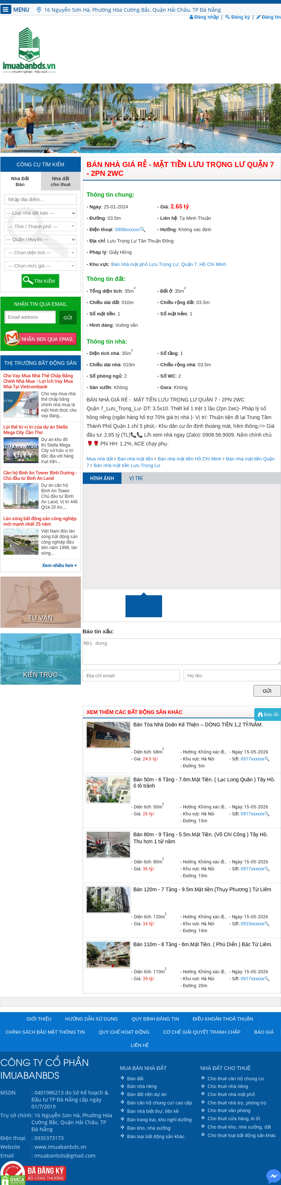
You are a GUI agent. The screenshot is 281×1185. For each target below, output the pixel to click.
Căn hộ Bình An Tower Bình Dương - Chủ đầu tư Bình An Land (40, 475)
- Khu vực (98, 264)
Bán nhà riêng (142, 1086)
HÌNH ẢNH (102, 478)
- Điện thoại (99, 229)
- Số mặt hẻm (172, 313)
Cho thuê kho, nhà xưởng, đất (239, 1127)
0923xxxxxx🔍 (255, 923)
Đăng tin (268, 17)
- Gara (164, 387)
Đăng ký (237, 17)
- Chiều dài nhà (104, 364)
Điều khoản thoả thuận (223, 1019)
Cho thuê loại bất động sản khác (242, 1135)
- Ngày (94, 207)
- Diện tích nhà (103, 353)
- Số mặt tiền (101, 313)
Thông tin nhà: (107, 341)
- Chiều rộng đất (175, 302)
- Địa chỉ (96, 241)
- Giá (162, 207)
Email (7, 1155)
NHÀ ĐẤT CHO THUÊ (226, 1068)
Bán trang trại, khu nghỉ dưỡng (159, 1119)
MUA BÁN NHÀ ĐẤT (143, 1068)
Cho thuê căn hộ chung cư (236, 1078)
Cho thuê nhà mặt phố (231, 1094)
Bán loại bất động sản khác (156, 1136)
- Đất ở (164, 291)
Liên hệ (140, 1045)
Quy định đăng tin (155, 1019)
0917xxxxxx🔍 (255, 759)
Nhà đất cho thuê (61, 181)
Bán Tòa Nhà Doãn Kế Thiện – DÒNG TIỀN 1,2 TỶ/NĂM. (198, 724)
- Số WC (166, 376)
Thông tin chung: (111, 195)
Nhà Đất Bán (20, 181)
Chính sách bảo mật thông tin (45, 1032)
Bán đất (135, 1078)
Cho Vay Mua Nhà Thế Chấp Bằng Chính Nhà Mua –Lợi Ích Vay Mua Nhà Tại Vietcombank (38, 381)
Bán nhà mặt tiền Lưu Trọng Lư (127, 465)
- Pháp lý (96, 252)
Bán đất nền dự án (147, 1094)
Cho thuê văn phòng (229, 1110)
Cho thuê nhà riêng (228, 1086)
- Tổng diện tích (104, 291)
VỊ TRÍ (136, 478)
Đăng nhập (204, 17)
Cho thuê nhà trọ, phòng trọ (237, 1103)
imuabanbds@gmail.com (64, 1155)
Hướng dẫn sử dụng (91, 1019)
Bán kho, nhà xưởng (149, 1128)
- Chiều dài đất (103, 302)
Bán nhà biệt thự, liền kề (153, 1111)
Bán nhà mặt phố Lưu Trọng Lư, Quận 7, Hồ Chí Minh (168, 264)
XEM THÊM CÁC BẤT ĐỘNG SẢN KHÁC (135, 712)
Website (10, 1146)
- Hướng (166, 229)
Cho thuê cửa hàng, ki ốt (234, 1118)
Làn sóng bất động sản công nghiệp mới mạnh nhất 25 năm (39, 521)
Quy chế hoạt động (123, 1032)
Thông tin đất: (106, 279)
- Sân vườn (99, 387)
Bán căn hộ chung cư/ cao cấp (159, 1103)
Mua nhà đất (100, 459)
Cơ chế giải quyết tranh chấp (201, 1032)
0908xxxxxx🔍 (130, 229)
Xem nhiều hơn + (59, 565)
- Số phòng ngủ (104, 376)
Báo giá (264, 1032)
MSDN (8, 1092)
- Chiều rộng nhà (176, 364)
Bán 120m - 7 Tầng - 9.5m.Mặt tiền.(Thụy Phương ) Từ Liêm (202, 889)
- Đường (96, 218)
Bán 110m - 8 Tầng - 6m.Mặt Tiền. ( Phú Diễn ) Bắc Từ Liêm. (203, 944)
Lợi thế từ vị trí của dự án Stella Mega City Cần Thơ (35, 429)
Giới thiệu (38, 1019)
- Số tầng (167, 353)
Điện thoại (13, 1137)
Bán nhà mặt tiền (135, 459)
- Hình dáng (100, 325)
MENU (14, 9)
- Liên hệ (167, 218)
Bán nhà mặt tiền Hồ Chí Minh (189, 459)
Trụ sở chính (15, 1115)
